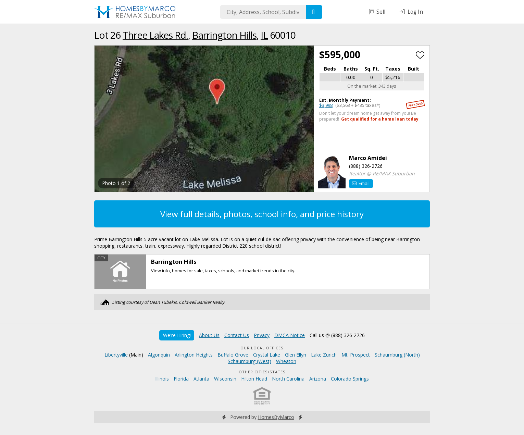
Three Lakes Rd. (155, 34)
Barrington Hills (224, 34)
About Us (209, 335)
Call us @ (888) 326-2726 (337, 335)
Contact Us (236, 335)
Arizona (317, 378)
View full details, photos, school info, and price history (262, 214)
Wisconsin (225, 378)
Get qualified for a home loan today (380, 119)
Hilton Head (254, 378)
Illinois (162, 378)
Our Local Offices (262, 347)
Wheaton (286, 361)
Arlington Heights (194, 354)
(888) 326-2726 (366, 166)
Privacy (262, 335)
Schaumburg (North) (397, 354)
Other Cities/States (262, 371)
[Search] (314, 12)
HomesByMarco (276, 417)
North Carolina (288, 378)
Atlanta (201, 378)
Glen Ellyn (295, 354)
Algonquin (159, 354)
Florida (181, 378)
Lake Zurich (324, 354)
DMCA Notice (289, 335)
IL (264, 34)
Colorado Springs (350, 378)
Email (361, 183)
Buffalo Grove (232, 354)
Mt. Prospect (355, 354)
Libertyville (116, 354)
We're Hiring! (177, 335)
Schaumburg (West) (249, 361)
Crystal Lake (266, 354)
